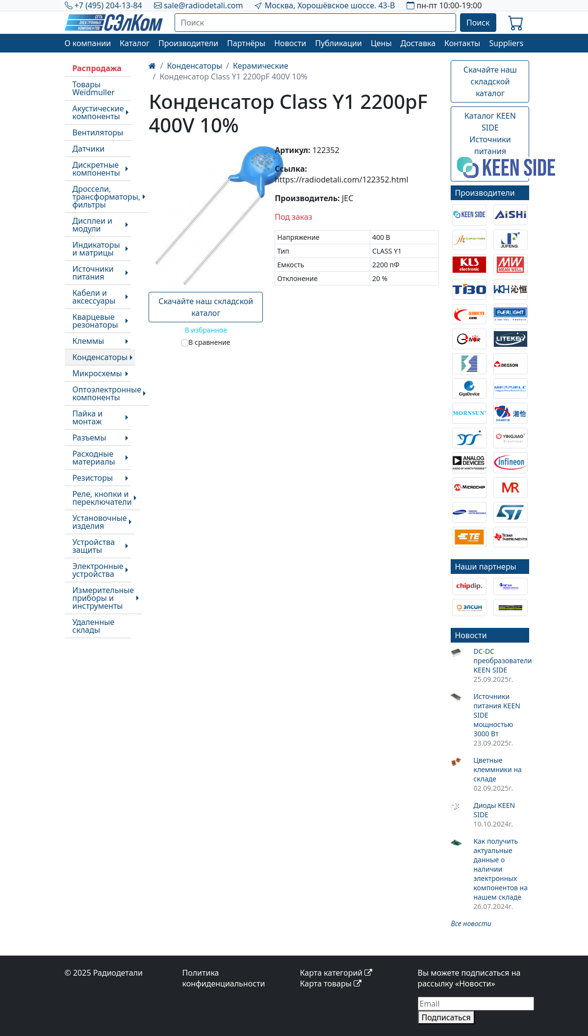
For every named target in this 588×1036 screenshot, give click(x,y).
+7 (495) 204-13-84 (108, 5)
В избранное (206, 330)
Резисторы (93, 477)
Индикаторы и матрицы (96, 248)
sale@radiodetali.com (203, 5)
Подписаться (446, 1017)
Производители (188, 43)
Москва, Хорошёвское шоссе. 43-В (330, 5)
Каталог (135, 43)
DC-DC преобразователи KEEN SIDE (501, 660)
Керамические (260, 65)
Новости (290, 43)
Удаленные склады (94, 626)
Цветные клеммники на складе (497, 769)
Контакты (462, 43)
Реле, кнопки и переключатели (102, 498)
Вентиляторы (98, 132)
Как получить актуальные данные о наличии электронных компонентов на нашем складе (500, 869)
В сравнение (209, 342)
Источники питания (93, 272)
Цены (381, 43)
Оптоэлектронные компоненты (107, 393)
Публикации (338, 43)
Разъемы (89, 437)
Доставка (418, 43)
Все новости (471, 923)
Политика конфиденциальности (223, 978)
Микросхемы (97, 373)
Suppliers (506, 43)
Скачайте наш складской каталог (205, 307)
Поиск (478, 22)
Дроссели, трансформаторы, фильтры (107, 196)
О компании (88, 43)
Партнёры (246, 43)
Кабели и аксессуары (94, 296)
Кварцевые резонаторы (95, 320)
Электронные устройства (98, 570)
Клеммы (88, 341)
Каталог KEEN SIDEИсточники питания (493, 144)
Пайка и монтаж (88, 417)
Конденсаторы (100, 357)
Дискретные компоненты (96, 168)
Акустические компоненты (98, 112)
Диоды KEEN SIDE (494, 810)
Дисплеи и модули (92, 224)
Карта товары (331, 983)
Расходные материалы (94, 457)
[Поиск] (315, 22)
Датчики (89, 148)
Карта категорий (336, 972)
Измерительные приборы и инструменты (103, 598)
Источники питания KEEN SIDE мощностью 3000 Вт (496, 715)
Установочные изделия (100, 522)
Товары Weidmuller (94, 88)
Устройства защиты (94, 546)
